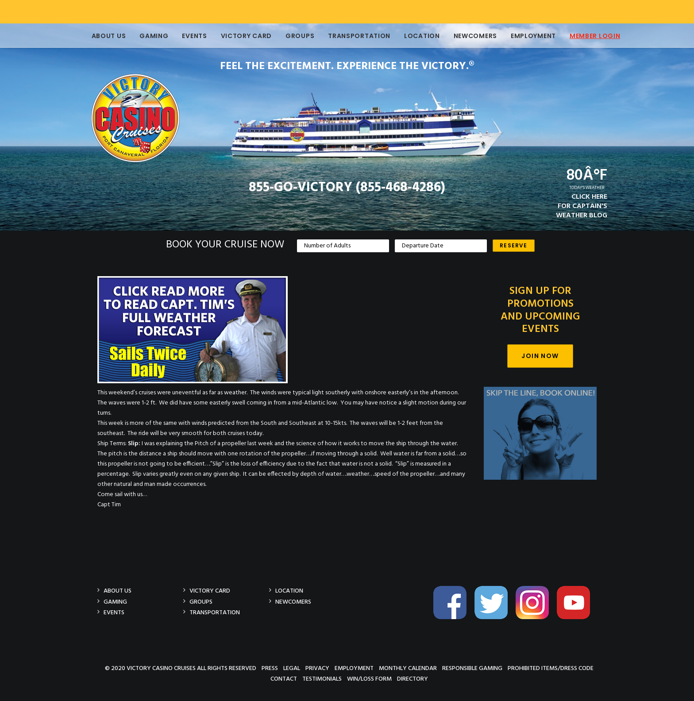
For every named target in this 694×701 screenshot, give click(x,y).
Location (421, 35)
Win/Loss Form (369, 678)
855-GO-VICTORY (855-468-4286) (347, 187)
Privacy (317, 668)
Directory (412, 678)
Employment (532, 35)
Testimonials (322, 678)
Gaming (153, 35)
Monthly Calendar (408, 668)
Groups (299, 35)
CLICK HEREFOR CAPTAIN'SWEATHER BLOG (581, 206)
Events (193, 35)
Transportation (358, 35)
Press (270, 668)
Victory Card (245, 35)
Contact (283, 678)
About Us (108, 35)
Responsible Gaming (472, 668)
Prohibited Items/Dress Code (551, 668)
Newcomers (474, 35)
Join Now (540, 355)
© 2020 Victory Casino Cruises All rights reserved (180, 668)
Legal (291, 668)
